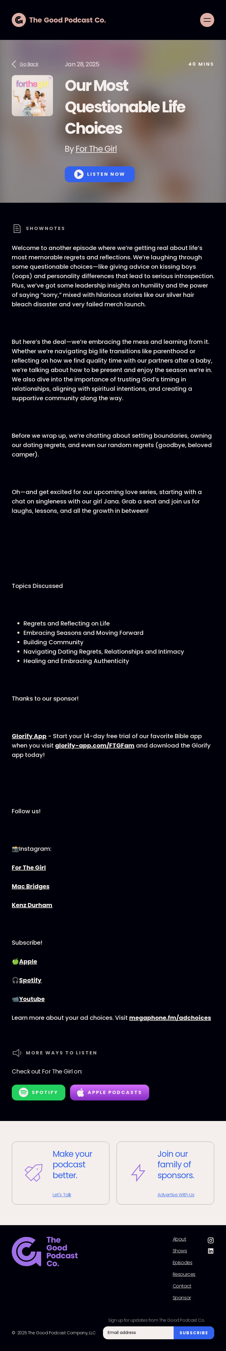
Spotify (30, 980)
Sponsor (182, 1298)
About (179, 1239)
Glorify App (29, 736)
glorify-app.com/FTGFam (94, 745)
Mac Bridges (30, 886)
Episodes (182, 1262)
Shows (180, 1251)
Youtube (32, 999)
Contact (182, 1286)
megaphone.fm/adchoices (170, 1018)
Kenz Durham (32, 905)
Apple (28, 961)
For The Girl (96, 149)
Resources (184, 1274)
